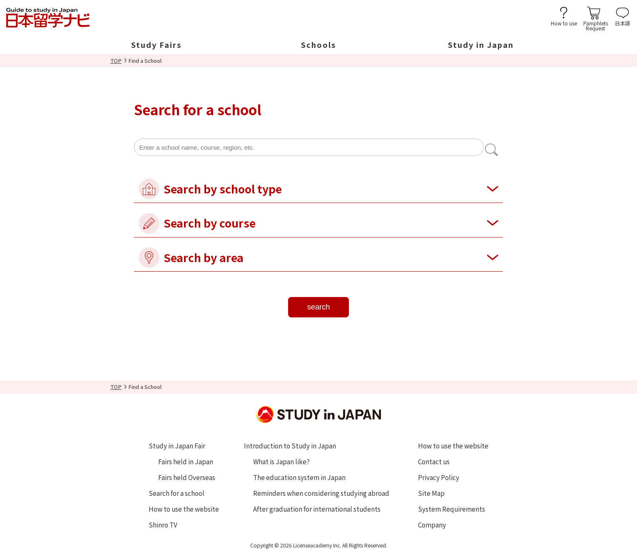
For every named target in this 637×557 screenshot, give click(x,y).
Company (432, 524)
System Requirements (451, 508)
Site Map (431, 493)
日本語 (622, 23)
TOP (116, 60)
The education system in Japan (299, 477)
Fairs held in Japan (185, 461)
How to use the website (184, 508)
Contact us (434, 461)
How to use (564, 23)
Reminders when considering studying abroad (321, 493)
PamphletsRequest (595, 25)
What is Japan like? (281, 461)
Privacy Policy (438, 477)
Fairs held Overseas (186, 477)
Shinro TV (163, 524)
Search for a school (176, 493)
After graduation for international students (317, 508)
